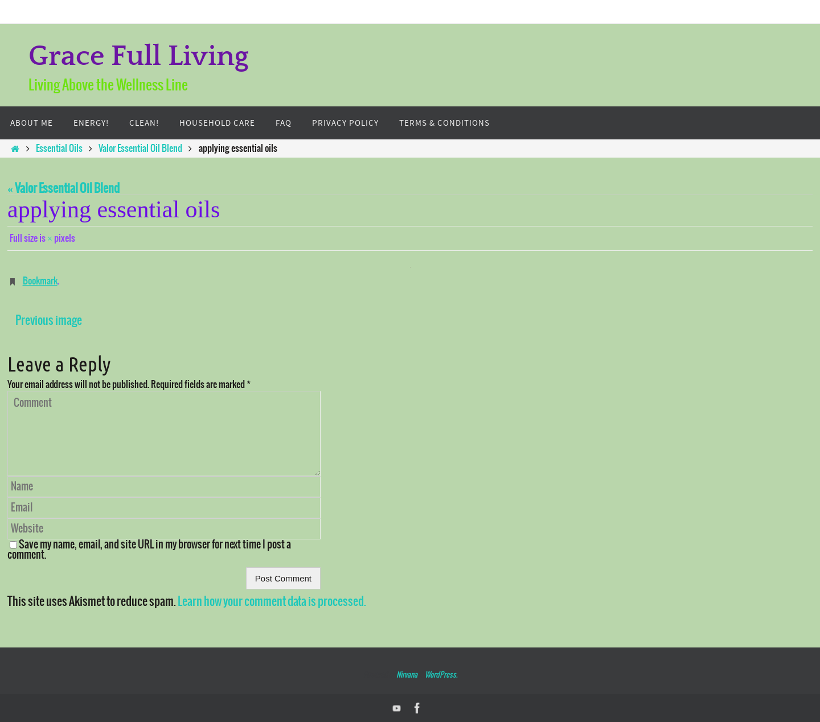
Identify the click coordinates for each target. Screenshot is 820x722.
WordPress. (441, 675)
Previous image (48, 320)
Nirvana (406, 675)
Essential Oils (59, 148)
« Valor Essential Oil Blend (63, 188)
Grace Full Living (138, 56)
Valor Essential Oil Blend (140, 148)
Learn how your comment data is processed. (272, 601)
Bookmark (40, 281)
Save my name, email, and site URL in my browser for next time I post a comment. (149, 550)
